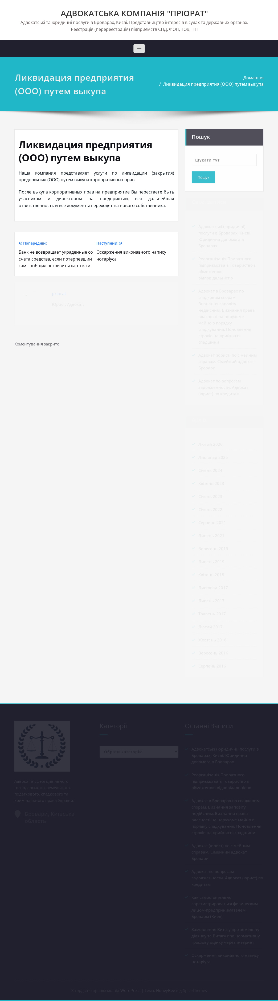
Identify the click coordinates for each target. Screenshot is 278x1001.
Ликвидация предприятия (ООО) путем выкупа (210, 84)
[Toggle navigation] (139, 48)
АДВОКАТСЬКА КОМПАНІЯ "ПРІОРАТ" (134, 13)
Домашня (250, 78)
